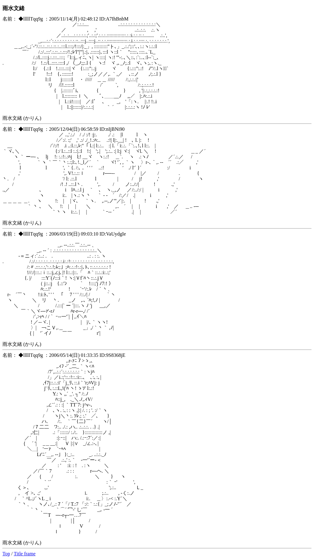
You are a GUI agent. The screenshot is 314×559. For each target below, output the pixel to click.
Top (6, 553)
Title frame (25, 553)
